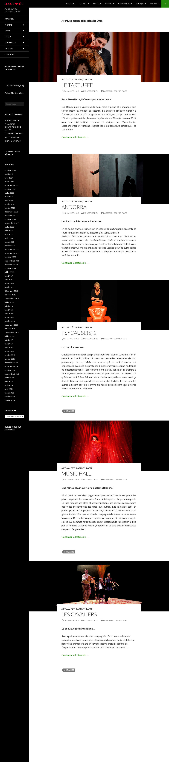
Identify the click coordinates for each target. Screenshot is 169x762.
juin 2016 (9, 381)
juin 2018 (9, 306)
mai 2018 (9, 310)
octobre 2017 (10, 328)
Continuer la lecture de (75, 136)
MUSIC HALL (76, 473)
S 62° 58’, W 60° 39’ (13, 141)
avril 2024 (9, 178)
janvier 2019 (10, 287)
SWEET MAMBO (12, 137)
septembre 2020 (12, 261)
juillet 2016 (9, 378)
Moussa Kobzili (91, 91)
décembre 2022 (11, 212)
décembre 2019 (11, 264)
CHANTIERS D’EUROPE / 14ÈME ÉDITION (13, 127)
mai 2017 (9, 344)
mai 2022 (9, 234)
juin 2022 (9, 230)
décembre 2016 (11, 362)
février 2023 (10, 204)
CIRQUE (108, 4)
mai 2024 (9, 174)
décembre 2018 (11, 291)
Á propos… (71, 4)
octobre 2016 (10, 370)
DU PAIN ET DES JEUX (14, 133)
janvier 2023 (10, 208)
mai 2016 (9, 385)
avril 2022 (9, 238)
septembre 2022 (12, 223)
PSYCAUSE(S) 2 (79, 333)
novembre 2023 (11, 185)
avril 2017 (9, 347)
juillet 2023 (9, 193)
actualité (69, 411)
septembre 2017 (12, 332)
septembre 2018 (12, 298)
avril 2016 (9, 389)
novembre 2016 (11, 366)
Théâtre (87, 79)
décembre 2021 (11, 249)
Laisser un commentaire (115, 91)
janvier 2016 (10, 400)
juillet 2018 (9, 302)
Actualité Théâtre (71, 79)
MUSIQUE (140, 4)
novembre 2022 (11, 215)
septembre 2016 (12, 374)
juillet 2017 (9, 336)
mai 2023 (9, 196)
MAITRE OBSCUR (12, 120)
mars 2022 (9, 242)
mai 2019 (9, 276)
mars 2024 (9, 181)
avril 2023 (9, 200)
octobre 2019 (10, 268)
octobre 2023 (10, 189)
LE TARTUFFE (77, 85)
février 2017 (10, 355)
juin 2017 (9, 340)
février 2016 (10, 396)
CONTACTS (154, 4)
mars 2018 (9, 317)
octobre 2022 (10, 219)
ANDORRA (74, 207)
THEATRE (83, 4)
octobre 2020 (10, 257)
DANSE (96, 4)
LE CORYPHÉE (14, 4)
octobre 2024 (10, 170)
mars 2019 (9, 283)
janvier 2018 (10, 321)
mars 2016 (9, 393)
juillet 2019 (9, 272)
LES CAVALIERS (79, 614)
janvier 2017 (10, 359)
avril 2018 (9, 313)
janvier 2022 (10, 246)
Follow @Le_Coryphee (14, 93)
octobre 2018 (10, 295)
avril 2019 (9, 279)
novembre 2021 (11, 253)
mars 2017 (9, 351)
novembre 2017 (11, 325)
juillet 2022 (9, 227)
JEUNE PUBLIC (124, 4)
